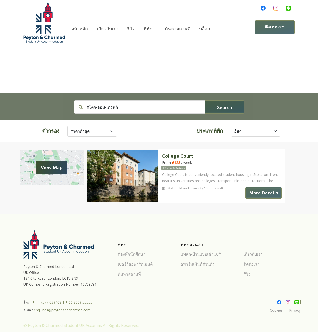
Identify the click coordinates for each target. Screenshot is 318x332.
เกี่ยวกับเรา (107, 28)
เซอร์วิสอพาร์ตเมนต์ (135, 264)
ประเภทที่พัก (210, 130)
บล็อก (204, 28)
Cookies (276, 310)
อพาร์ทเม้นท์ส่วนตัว (198, 264)
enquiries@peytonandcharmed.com (62, 310)
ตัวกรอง (50, 130)
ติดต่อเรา (275, 27)
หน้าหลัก (79, 28)
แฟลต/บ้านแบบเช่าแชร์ (201, 254)
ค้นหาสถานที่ (177, 28)
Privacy (295, 310)
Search (224, 107)
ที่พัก (150, 28)
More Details (263, 192)
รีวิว (131, 28)
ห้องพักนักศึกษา (131, 254)
